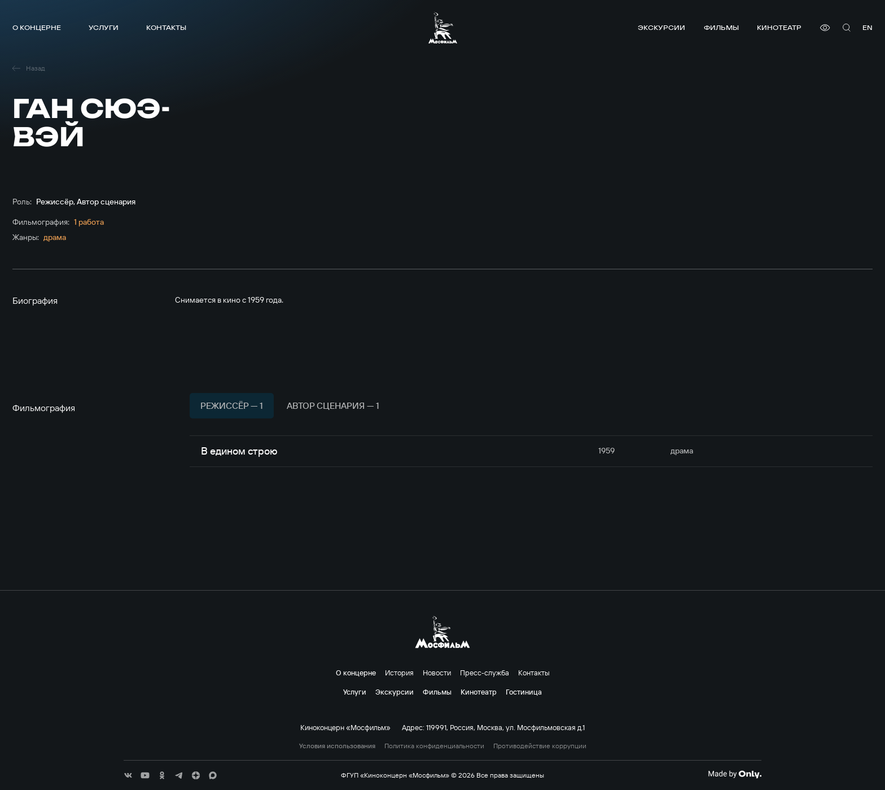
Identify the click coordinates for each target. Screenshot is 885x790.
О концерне (36, 27)
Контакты (166, 27)
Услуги (104, 27)
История (399, 672)
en (867, 27)
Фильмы (721, 27)
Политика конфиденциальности (434, 746)
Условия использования (337, 746)
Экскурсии (661, 27)
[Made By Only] (734, 774)
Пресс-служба (484, 672)
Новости (437, 672)
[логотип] (442, 27)
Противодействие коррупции (539, 746)
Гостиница (524, 691)
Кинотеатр (779, 27)
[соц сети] (128, 775)
